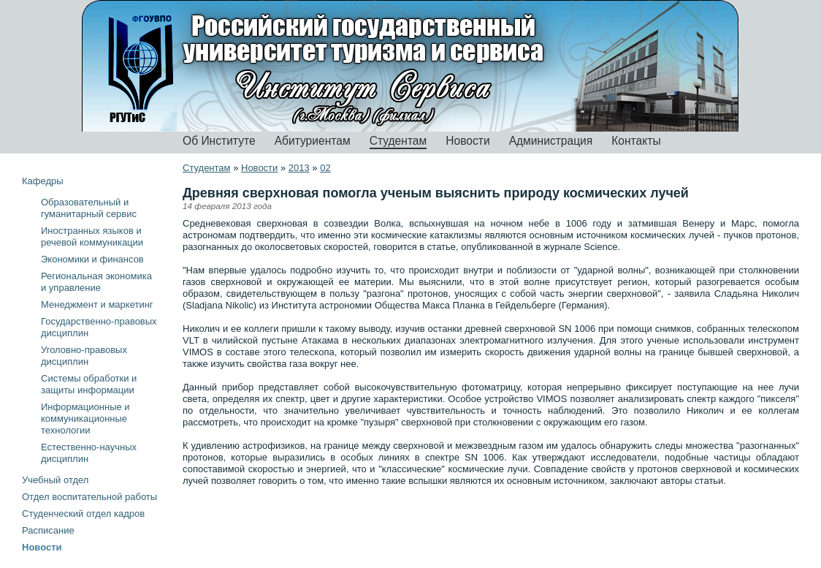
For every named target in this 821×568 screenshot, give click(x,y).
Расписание (48, 530)
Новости (467, 141)
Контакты (635, 141)
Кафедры (43, 180)
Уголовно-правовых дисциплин (84, 355)
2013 (299, 167)
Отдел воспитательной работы (89, 496)
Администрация (551, 141)
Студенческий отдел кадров (83, 513)
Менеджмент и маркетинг (97, 304)
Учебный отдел (55, 479)
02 (325, 167)
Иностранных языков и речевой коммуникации (92, 236)
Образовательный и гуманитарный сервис (89, 208)
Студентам (398, 141)
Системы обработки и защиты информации (89, 384)
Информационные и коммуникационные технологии (85, 418)
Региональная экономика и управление (96, 281)
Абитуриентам (313, 141)
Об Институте (219, 141)
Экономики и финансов (92, 259)
